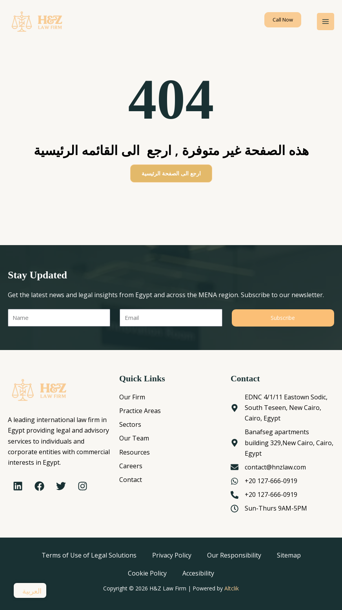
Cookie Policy (147, 573)
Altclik (231, 588)
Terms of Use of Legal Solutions (89, 555)
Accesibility (198, 573)
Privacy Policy (171, 555)
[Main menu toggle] (325, 22)
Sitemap (289, 555)
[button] (282, 19)
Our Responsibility (234, 555)
